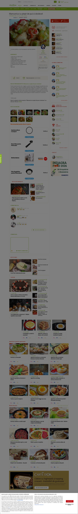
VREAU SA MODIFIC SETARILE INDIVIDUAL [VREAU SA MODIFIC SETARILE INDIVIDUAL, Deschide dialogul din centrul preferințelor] (69, 504)
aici (9, 507)
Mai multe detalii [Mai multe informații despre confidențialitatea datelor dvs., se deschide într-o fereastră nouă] (20, 499)
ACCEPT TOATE (69, 501)
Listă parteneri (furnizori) (38, 504)
